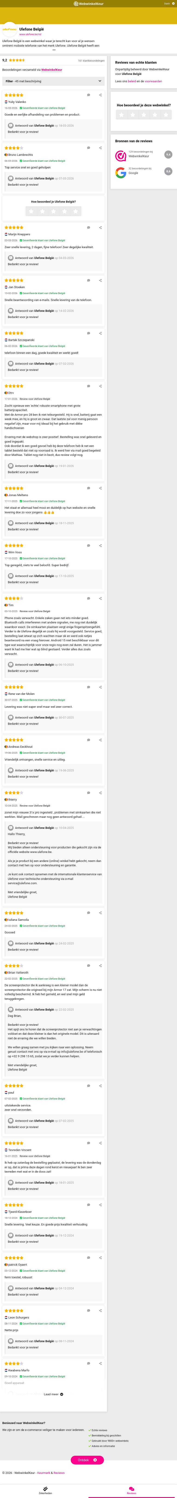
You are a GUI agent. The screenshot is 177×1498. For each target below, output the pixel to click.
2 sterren (47, 211)
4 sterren (69, 211)
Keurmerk (43, 1473)
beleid (132, 81)
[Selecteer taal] (169, 3)
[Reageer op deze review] (88, 95)
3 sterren (58, 211)
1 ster (36, 211)
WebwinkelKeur (51, 69)
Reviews (59, 1473)
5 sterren (80, 211)
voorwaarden (153, 81)
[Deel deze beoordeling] (100, 95)
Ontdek (87, 1460)
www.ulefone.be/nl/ (30, 34)
